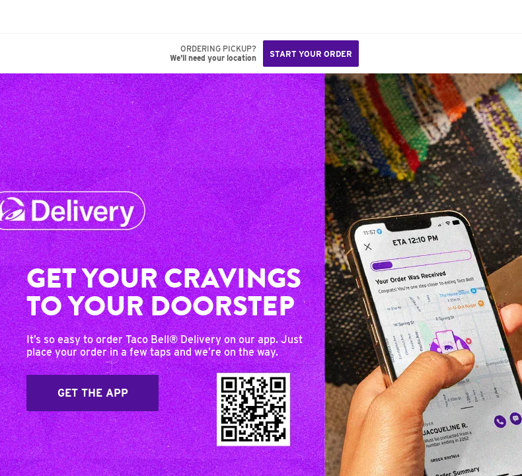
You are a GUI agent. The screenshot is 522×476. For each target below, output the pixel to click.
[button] (54, 16)
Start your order (311, 54)
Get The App (92, 393)
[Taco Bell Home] (23, 16)
